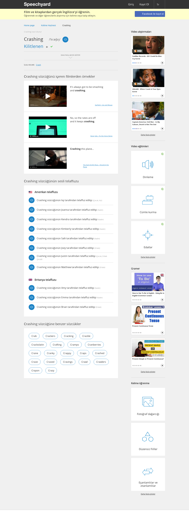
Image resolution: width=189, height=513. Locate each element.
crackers (50, 336)
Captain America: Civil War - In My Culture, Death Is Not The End (146, 123)
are (90, 117)
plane (89, 148)
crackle (86, 336)
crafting (57, 344)
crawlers (101, 362)
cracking (69, 336)
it (75, 121)
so (76, 117)
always (77, 87)
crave (34, 362)
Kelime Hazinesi (48, 25)
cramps (74, 344)
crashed (100, 353)
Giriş (131, 4)
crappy (67, 353)
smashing (97, 87)
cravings (68, 362)
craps (83, 353)
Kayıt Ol (144, 4)
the (79, 117)
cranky (51, 353)
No (71, 117)
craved (50, 362)
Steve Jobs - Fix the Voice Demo (101, 136)
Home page (29, 25)
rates (85, 117)
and (72, 90)
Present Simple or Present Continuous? (148, 359)
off (94, 117)
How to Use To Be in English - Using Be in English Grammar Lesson (148, 294)
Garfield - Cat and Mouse (103, 105)
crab (34, 336)
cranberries (94, 344)
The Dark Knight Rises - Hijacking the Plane (96, 166)
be (90, 87)
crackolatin (37, 344)
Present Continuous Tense (142, 326)
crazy (51, 370)
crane (34, 353)
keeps (80, 121)
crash (38, 65)
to (87, 87)
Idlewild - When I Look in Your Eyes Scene (146, 90)
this (83, 148)
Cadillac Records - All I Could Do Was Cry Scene (147, 57)
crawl (85, 362)
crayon (35, 370)
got (84, 87)
